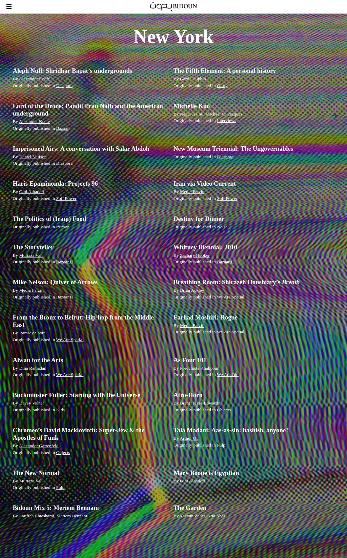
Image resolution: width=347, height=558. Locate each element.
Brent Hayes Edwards (200, 403)
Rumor (62, 226)
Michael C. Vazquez (224, 114)
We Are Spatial (230, 296)
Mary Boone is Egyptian (206, 472)
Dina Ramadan (32, 368)
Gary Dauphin (193, 78)
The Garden (190, 507)
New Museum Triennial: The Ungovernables (233, 148)
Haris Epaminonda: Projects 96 (55, 183)
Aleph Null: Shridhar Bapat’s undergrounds (72, 70)
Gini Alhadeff (31, 191)
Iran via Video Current (205, 183)
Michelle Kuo (192, 105)
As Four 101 (190, 360)
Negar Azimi (191, 114)
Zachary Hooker (195, 255)
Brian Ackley (192, 290)
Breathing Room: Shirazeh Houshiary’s (237, 282)
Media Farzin (192, 191)
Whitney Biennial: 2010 (205, 247)
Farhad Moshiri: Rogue (206, 317)
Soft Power (66, 198)
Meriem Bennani (71, 515)
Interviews (226, 120)
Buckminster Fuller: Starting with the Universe (76, 394)
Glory (222, 85)
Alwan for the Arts (38, 360)
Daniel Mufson (32, 156)
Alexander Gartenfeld (39, 445)
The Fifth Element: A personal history (225, 70)
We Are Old (228, 374)
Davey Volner (31, 403)
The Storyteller (33, 247)
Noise (222, 226)
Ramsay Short (32, 332)
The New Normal (36, 472)
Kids (60, 409)
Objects (224, 409)
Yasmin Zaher (192, 515)
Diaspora (64, 85)
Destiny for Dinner (199, 218)
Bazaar (62, 128)
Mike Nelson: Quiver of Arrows (55, 282)
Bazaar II (64, 261)
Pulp (221, 445)
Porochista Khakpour (199, 368)
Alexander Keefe (34, 78)
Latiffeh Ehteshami (36, 515)
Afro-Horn (188, 394)
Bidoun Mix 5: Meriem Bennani (56, 507)
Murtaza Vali (31, 255)
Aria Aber (216, 515)
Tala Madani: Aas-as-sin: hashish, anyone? (231, 430)
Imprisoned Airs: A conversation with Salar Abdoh (81, 148)
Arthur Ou (189, 438)
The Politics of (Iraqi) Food (49, 218)
